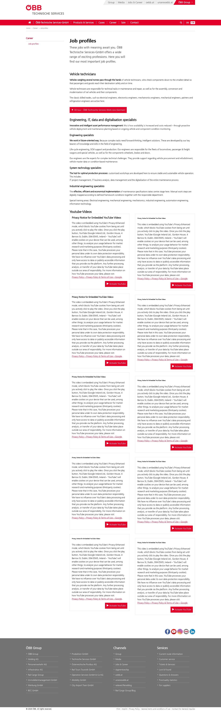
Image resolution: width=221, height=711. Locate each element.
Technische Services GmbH (83, 659)
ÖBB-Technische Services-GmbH (52, 22)
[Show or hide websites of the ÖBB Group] (186, 2)
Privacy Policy (134, 709)
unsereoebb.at (165, 2)
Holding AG (32, 659)
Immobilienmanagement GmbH (41, 680)
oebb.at (150, 2)
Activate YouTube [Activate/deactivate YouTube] (116, 284)
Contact (134, 22)
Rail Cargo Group (35, 674)
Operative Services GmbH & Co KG (86, 674)
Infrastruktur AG (34, 669)
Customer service (166, 659)
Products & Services (83, 22)
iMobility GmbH (78, 680)
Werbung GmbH (34, 685)
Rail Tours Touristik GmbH (82, 669)
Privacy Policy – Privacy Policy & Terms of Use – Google (97, 277)
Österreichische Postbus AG (83, 664)
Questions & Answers (167, 674)
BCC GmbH (32, 690)
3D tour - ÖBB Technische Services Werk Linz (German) (98, 110)
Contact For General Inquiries (183, 709)
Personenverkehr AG (36, 664)
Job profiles (44, 28)
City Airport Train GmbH (81, 685)
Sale (123, 22)
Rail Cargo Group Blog (124, 690)
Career (112, 22)
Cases (102, 22)
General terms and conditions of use (155, 709)
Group (111, 2)
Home (28, 28)
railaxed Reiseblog (122, 685)
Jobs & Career (135, 2)
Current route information (170, 654)
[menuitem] (29, 22)
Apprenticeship (121, 669)
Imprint (124, 709)
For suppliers (163, 685)
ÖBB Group (32, 654)
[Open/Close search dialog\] (181, 22)
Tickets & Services (166, 664)
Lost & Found (164, 669)
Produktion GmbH (79, 654)
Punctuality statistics (167, 680)
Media (121, 2)
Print (118, 709)
